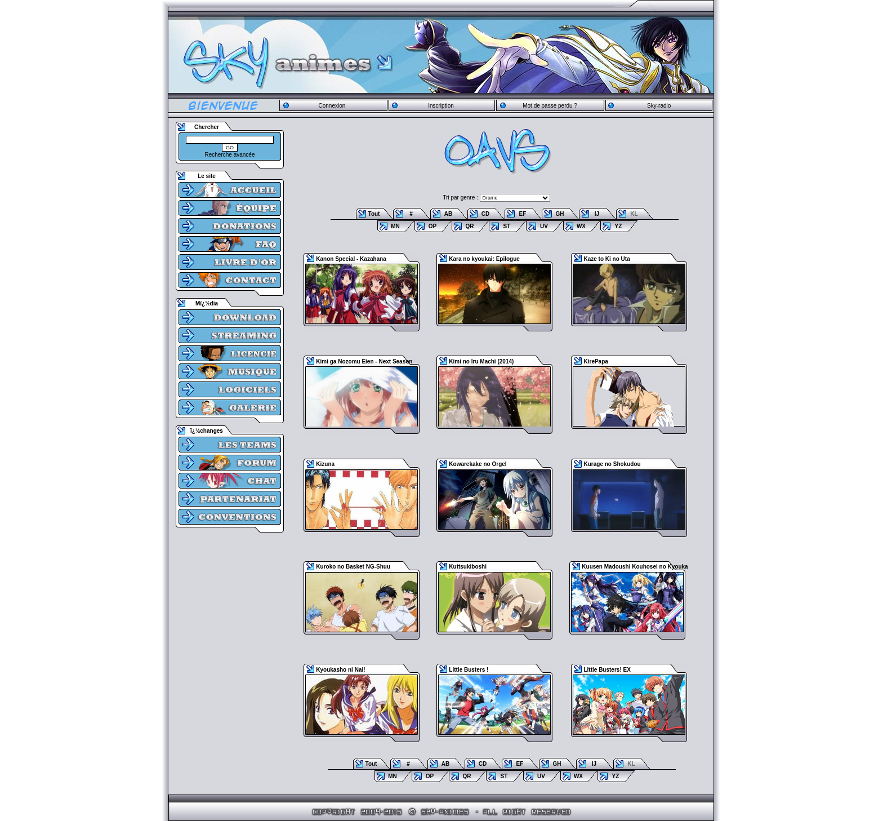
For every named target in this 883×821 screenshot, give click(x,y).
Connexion (331, 106)
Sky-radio (659, 106)
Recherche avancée (230, 155)
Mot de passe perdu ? (550, 106)
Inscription (441, 106)
